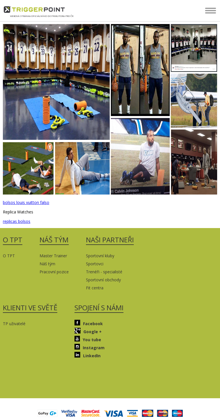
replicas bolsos (16, 221)
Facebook (88, 323)
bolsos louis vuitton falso (26, 202)
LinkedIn (87, 355)
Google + (88, 331)
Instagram (89, 347)
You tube (87, 339)
